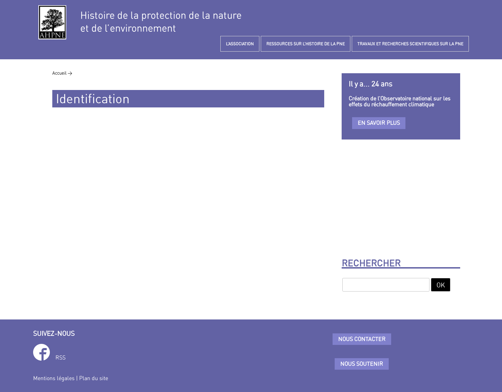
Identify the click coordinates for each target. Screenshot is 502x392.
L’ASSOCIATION (240, 43)
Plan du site (93, 378)
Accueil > (62, 73)
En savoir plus (379, 122)
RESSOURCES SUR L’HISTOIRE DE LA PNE (305, 43)
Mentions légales (54, 378)
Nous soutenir (361, 363)
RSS (60, 357)
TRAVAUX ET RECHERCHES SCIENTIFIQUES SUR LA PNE (410, 43)
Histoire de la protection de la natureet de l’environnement (161, 21)
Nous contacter (362, 339)
